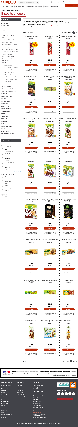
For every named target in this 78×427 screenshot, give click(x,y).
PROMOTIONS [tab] (4, 198)
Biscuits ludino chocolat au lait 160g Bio (49, 325)
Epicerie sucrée (8, 14)
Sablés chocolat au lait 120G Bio (68, 244)
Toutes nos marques (21, 396)
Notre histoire (36, 397)
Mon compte (74, 2)
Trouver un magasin (57, 2)
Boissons (4, 103)
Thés (3, 34)
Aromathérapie (5, 115)
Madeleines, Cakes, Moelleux (11, 81)
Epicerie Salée (5, 27)
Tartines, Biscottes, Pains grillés (10, 56)
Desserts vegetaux (7, 51)
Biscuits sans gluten (8, 79)
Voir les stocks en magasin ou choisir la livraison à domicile (31, 74)
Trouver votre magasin (38, 385)
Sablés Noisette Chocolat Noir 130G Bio (68, 123)
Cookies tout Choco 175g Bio (49, 122)
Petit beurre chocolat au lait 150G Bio (50, 41)
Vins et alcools (5, 105)
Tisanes (4, 37)
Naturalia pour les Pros (38, 387)
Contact (35, 410)
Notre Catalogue (20, 394)
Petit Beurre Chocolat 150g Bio (31, 40)
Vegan (3, 128)
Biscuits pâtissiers (8, 86)
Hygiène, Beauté (6, 113)
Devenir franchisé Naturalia (39, 395)
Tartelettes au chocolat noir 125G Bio (50, 244)
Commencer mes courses (69, 6)
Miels (3, 41)
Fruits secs (5, 32)
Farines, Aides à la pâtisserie (9, 93)
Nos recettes (20, 392)
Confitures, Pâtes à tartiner (9, 44)
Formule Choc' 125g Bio (68, 284)
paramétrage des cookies (65, 399)
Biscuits (12, 14)
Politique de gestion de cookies (54, 423)
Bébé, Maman (5, 108)
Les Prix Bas (5, 135)
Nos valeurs (35, 399)
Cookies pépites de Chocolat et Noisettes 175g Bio (68, 81)
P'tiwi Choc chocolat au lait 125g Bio (68, 163)
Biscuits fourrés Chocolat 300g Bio (68, 324)
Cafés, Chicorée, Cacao (8, 39)
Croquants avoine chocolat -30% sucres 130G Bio (31, 285)
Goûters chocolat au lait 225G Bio (50, 284)
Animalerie (4, 120)
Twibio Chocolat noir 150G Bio (31, 203)
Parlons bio (19, 385)
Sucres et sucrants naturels (9, 95)
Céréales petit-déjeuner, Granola (10, 53)
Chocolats (4, 88)
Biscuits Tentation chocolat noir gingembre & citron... (68, 204)
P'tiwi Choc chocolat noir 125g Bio (50, 163)
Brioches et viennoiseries (8, 60)
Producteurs (20, 390)
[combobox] (28, 2)
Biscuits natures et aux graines (11, 71)
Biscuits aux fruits (8, 74)
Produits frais (5, 98)
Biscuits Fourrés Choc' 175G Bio (31, 80)
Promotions (4, 125)
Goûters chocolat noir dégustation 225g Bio (50, 81)
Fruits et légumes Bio (7, 100)
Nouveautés (4, 123)
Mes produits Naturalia (7, 138)
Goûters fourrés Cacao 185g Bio (68, 40)
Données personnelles (41, 423)
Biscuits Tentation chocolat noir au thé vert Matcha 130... (50, 204)
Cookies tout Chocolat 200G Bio (31, 324)
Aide (66, 2)
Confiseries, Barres (7, 90)
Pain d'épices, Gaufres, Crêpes (11, 83)
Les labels (19, 387)
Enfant (3, 133)
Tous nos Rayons (5, 6)
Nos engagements (37, 401)
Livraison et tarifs (37, 405)
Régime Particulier (6, 130)
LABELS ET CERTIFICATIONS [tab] (8, 179)
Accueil (4, 14)
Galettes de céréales (7, 58)
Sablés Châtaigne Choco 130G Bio (31, 163)
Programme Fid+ (36, 403)
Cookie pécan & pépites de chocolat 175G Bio (31, 123)
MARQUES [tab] (3, 148)
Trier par (64, 37)
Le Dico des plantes (21, 388)
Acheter (31, 69)
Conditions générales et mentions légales (26, 423)
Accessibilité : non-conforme (39, 417)
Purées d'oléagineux (7, 46)
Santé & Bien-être (6, 110)
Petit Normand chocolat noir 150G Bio (31, 244)
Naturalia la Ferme (37, 388)
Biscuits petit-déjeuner (9, 76)
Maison (3, 118)
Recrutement (36, 394)
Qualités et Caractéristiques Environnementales (39, 415)
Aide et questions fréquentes (39, 409)
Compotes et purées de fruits (9, 49)
